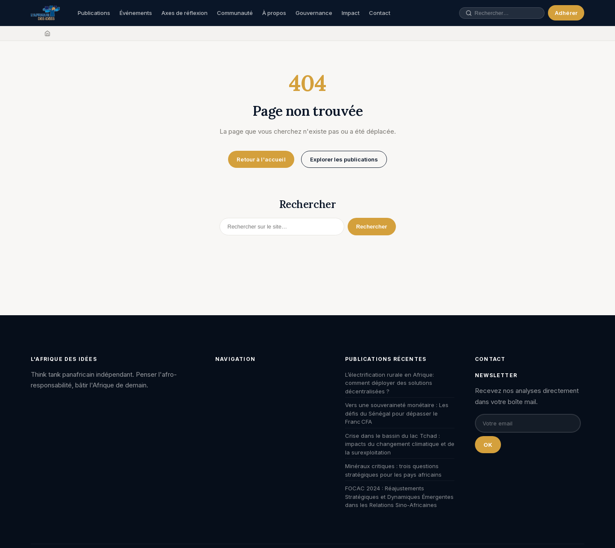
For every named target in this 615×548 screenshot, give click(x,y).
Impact (351, 12)
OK (487, 444)
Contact (379, 12)
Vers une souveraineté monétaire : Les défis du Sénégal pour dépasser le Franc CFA (396, 413)
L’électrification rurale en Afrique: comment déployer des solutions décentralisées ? (389, 383)
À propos (274, 12)
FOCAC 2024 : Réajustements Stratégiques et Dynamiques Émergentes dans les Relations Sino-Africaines (399, 496)
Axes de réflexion (184, 12)
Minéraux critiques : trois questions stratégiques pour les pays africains (393, 470)
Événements (136, 12)
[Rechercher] (282, 226)
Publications (94, 12)
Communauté (235, 12)
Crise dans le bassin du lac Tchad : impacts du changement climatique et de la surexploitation (399, 444)
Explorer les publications (344, 159)
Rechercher (371, 226)
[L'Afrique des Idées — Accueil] (45, 13)
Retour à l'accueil (261, 159)
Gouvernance (314, 12)
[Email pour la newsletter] (528, 423)
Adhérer (566, 12)
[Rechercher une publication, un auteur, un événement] (506, 13)
